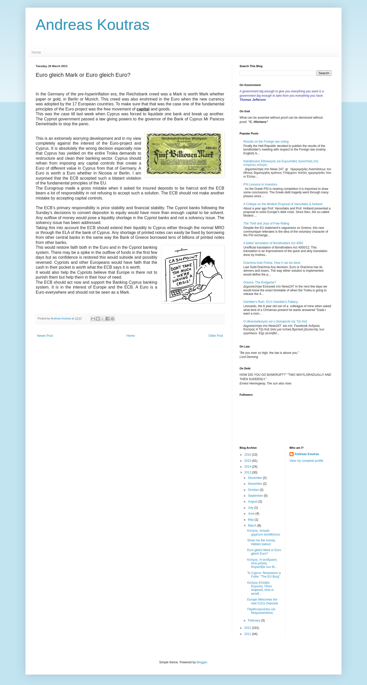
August (253, 501)
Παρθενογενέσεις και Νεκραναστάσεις (261, 611)
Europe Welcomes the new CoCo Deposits (262, 601)
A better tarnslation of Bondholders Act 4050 (273, 243)
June (251, 513)
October (254, 490)
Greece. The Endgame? (259, 282)
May (251, 519)
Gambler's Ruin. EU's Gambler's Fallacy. (270, 302)
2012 (248, 628)
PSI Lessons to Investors (260, 184)
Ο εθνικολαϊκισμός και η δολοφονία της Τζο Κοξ (275, 321)
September (256, 495)
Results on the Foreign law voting (266, 141)
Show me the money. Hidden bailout (261, 542)
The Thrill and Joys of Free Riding (266, 223)
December (255, 478)
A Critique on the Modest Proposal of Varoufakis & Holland (282, 204)
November (255, 483)
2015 (248, 461)
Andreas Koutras (93, 24)
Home (36, 52)
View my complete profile (306, 461)
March (252, 525)
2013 (248, 472)
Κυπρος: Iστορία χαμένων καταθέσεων (263, 532)
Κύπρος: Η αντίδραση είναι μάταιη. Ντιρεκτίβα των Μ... (262, 563)
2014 (248, 466)
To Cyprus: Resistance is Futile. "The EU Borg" (264, 574)
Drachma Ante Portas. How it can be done (271, 263)
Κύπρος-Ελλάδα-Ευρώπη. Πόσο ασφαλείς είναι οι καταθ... (260, 588)
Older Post (215, 336)
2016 (248, 454)
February (254, 620)
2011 (248, 634)
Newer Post (45, 336)
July (251, 507)
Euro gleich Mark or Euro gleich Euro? (264, 551)
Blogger (201, 662)
